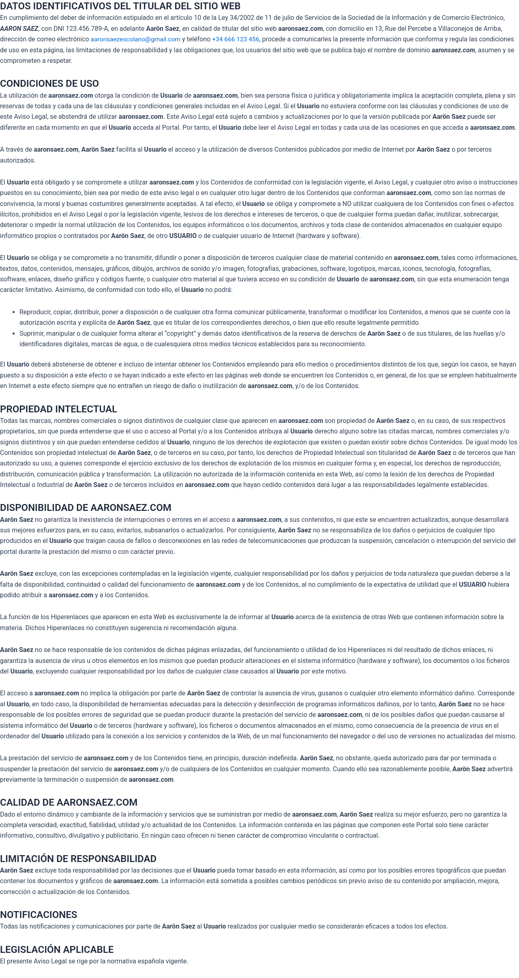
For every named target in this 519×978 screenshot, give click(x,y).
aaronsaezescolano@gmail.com (137, 39)
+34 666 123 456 (239, 39)
